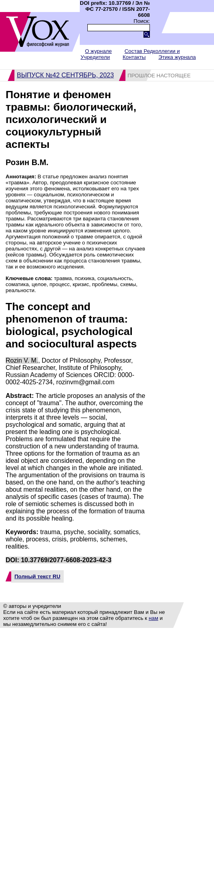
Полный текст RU (37, 576)
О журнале (98, 51)
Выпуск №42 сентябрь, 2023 (65, 75)
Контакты (134, 57)
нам (153, 618)
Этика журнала (177, 57)
